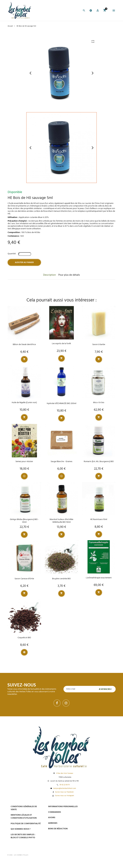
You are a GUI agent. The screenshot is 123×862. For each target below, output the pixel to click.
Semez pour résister (24, 461)
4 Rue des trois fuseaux (64, 773)
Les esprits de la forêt (61, 343)
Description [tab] (49, 275)
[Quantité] (24, 254)
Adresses (52, 823)
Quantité (12, 253)
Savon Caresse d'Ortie (24, 579)
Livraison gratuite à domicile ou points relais (102, 822)
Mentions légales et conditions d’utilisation (24, 816)
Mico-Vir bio (98, 402)
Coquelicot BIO (24, 638)
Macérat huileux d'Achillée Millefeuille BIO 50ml (61, 521)
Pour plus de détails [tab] (69, 275)
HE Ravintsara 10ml (98, 519)
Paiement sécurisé (98, 806)
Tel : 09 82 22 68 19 (97, 845)
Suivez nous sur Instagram (64, 796)
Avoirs (51, 817)
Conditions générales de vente (24, 808)
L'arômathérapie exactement (99, 578)
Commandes (54, 812)
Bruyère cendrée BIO (61, 579)
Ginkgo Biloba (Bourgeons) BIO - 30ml (24, 521)
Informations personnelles (63, 806)
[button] (97, 11)
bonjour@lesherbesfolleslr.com (64, 789)
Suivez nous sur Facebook (64, 792)
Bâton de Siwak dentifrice (24, 344)
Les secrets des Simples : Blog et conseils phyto (23, 836)
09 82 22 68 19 (65, 785)
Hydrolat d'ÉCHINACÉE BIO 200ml (61, 403)
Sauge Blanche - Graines (61, 461)
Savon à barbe (98, 344)
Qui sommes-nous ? (20, 829)
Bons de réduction (58, 828)
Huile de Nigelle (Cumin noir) (24, 402)
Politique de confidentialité (26, 823)
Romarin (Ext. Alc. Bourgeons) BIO (99, 461)
